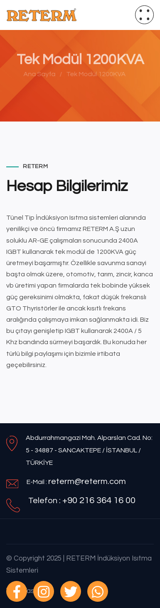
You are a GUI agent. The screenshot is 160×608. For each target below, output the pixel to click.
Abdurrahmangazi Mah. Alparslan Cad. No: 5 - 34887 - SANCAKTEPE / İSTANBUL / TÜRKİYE (89, 450)
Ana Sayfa (38, 74)
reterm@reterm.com (87, 481)
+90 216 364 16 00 (98, 500)
